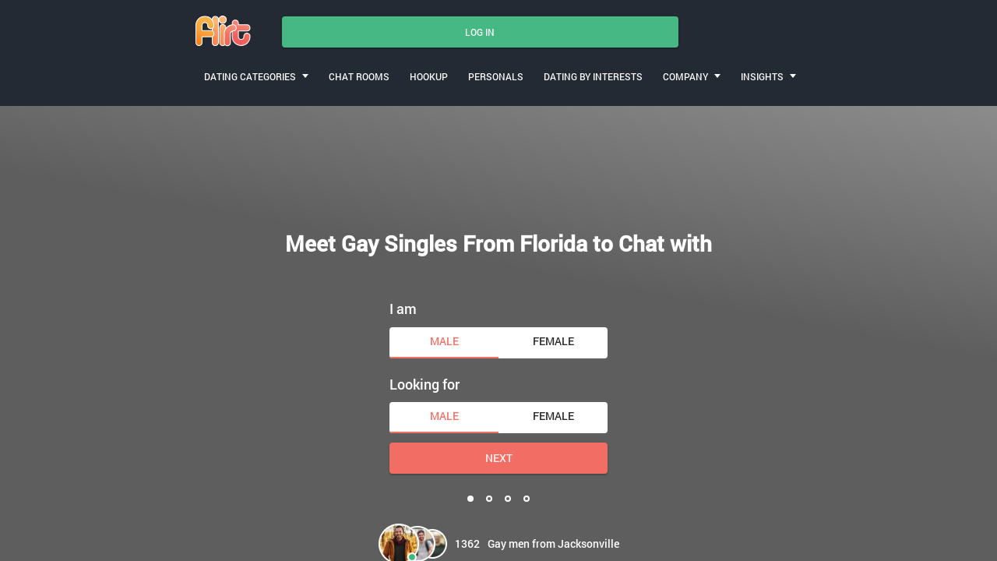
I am (403, 308)
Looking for (424, 384)
